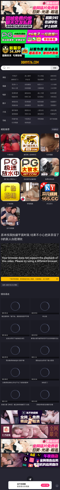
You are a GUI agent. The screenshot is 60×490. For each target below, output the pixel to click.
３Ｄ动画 (53, 84)
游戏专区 (53, 76)
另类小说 (28, 114)
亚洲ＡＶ (15, 84)
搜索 (54, 68)
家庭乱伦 (28, 110)
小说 (4, 112)
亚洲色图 (28, 102)
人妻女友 (41, 110)
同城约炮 (15, 119)
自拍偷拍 (28, 84)
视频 (4, 86)
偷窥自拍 (15, 102)
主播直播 (41, 88)
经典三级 (28, 97)
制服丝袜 (15, 97)
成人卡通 (41, 93)
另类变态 (53, 97)
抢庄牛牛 (53, 79)
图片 (4, 103)
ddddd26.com (30, 62)
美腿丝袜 (15, 105)
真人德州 (28, 76)
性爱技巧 (53, 114)
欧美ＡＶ (41, 84)
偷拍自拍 (28, 93)
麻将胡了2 (14, 79)
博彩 (4, 77)
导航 (4, 120)
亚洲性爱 (15, 93)
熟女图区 (41, 105)
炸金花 (27, 79)
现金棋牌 (41, 79)
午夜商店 (28, 119)
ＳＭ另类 (53, 88)
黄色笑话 (41, 114)
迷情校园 (15, 114)
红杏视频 (15, 122)
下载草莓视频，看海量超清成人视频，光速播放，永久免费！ (34, 279)
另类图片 (53, 105)
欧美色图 (41, 102)
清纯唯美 (28, 105)
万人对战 (41, 76)
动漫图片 (53, 102)
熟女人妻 (15, 88)
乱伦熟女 (41, 97)
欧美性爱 (53, 93)
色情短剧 (28, 122)
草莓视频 (41, 119)
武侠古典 (53, 110)
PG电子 (14, 76)
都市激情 (15, 110)
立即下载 (45, 485)
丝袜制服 (28, 88)
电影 (4, 94)
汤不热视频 (53, 119)
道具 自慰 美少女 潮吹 (9, 285)
